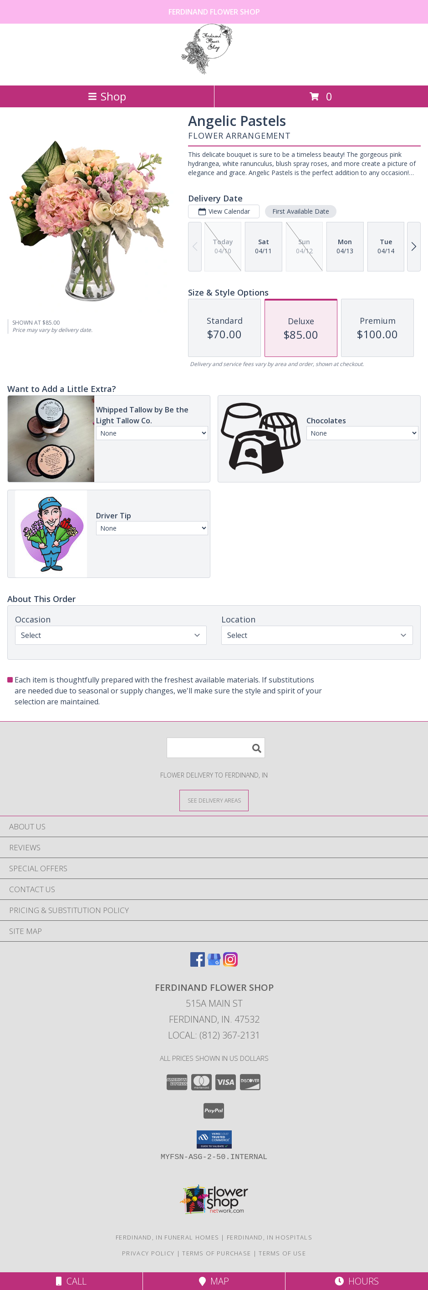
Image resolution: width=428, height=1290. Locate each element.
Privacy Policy (148, 1253)
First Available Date (300, 211)
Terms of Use (282, 1253)
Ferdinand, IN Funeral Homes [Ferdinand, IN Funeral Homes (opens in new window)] (167, 1237)
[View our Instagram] (230, 964)
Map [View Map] (214, 1281)
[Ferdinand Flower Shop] (214, 72)
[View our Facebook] (197, 964)
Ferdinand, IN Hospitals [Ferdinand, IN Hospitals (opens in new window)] (269, 1237)
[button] (214, 1139)
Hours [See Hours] (357, 1281)
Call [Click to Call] (71, 1281)
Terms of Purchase (216, 1253)
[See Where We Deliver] (214, 800)
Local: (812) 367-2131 (214, 1035)
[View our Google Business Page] (214, 964)
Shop (107, 96)
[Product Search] (216, 748)
